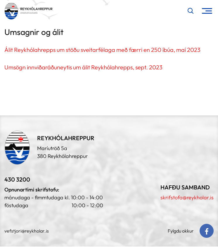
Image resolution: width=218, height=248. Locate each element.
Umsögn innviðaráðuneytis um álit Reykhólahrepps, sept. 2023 (83, 67)
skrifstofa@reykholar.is (187, 197)
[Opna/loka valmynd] (207, 11)
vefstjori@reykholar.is (26, 231)
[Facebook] (207, 231)
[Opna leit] (191, 11)
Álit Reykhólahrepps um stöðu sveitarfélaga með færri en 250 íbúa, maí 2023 (102, 49)
